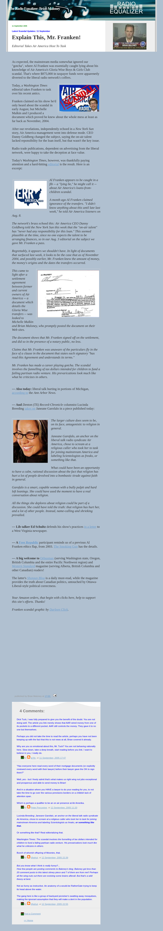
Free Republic (28, 542)
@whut (34, 857)
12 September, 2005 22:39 (55, 857)
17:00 (48, 696)
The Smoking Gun (66, 546)
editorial (53, 164)
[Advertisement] (36, 655)
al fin (33, 757)
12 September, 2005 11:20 (64, 807)
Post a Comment (32, 913)
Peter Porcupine (39, 807)
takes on (30, 408)
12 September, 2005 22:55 (55, 904)
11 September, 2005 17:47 (52, 757)
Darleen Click (58, 609)
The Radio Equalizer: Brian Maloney (34, 9)
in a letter (90, 527)
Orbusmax (47, 558)
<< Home (28, 920)
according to (20, 393)
